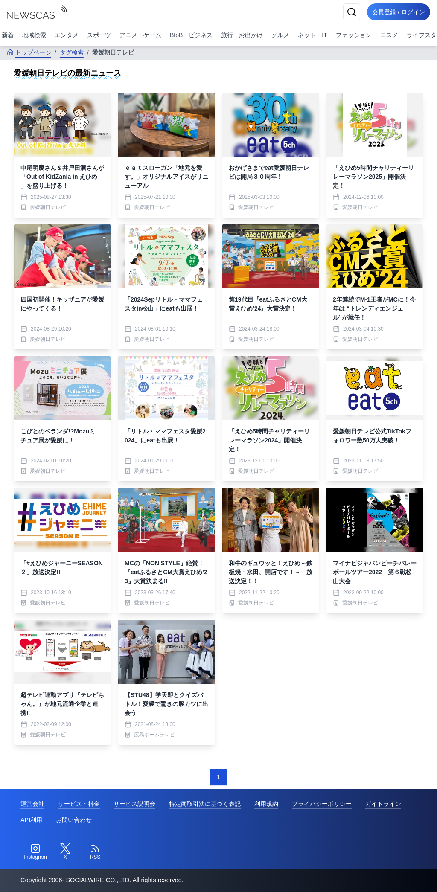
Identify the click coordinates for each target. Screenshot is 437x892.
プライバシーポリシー (322, 803)
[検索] (348, 11)
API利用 (31, 819)
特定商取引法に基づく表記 (205, 803)
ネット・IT (312, 35)
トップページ (29, 52)
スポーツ (99, 35)
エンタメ (67, 35)
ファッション (354, 35)
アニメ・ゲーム (140, 35)
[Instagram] (35, 852)
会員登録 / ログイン (396, 12)
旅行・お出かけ (242, 35)
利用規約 (266, 803)
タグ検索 (72, 52)
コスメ (389, 35)
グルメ (280, 35)
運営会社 (32, 803)
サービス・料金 (79, 803)
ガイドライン (383, 803)
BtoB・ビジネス (191, 35)
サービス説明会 (134, 803)
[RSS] (95, 852)
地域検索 (34, 35)
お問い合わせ (74, 819)
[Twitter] (65, 852)
